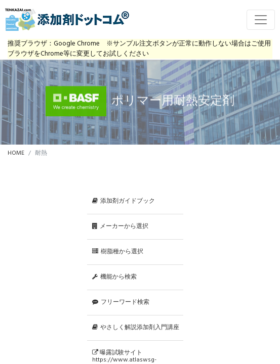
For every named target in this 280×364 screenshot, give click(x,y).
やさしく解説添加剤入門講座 (135, 328)
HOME (16, 153)
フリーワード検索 (120, 302)
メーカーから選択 (120, 226)
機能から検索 (114, 277)
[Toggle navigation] (261, 20)
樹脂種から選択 (117, 252)
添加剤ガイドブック (123, 201)
